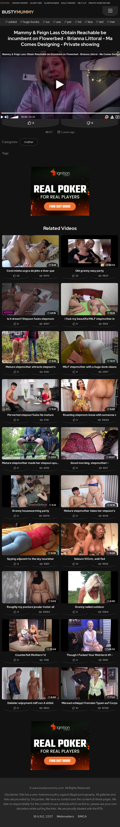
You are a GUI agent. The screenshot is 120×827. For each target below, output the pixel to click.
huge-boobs (31, 22)
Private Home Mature (99, 3)
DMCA (82, 816)
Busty (18, 12)
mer (112, 22)
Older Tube (36, 3)
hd (79, 22)
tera (90, 22)
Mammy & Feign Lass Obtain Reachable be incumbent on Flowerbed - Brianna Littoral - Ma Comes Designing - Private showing (60, 38)
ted (101, 22)
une (58, 22)
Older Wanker (51, 3)
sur (48, 22)
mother (28, 142)
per (69, 22)
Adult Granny (68, 3)
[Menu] (110, 11)
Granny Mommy (20, 3)
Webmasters (65, 816)
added (12, 22)
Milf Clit (82, 3)
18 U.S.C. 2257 (43, 816)
